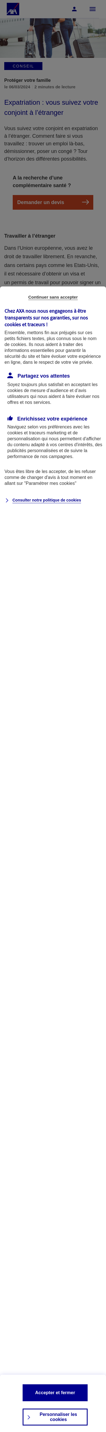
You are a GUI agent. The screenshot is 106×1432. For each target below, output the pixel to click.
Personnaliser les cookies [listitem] (58, 1417)
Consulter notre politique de (46, 500)
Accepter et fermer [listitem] (55, 1392)
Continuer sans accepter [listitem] (53, 297)
